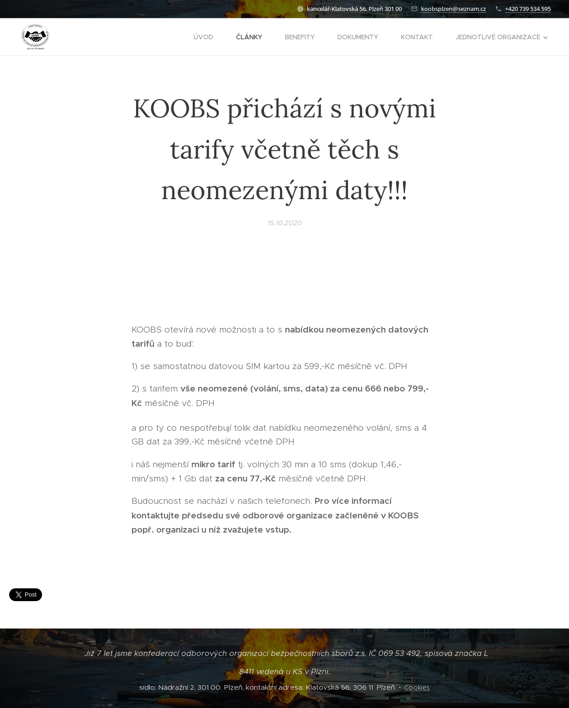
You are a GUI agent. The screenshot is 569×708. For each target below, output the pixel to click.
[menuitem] (208, 37)
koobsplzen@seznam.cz (453, 9)
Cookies (417, 687)
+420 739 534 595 (528, 9)
